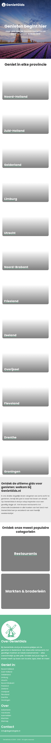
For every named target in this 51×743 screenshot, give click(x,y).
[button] (48, 5)
